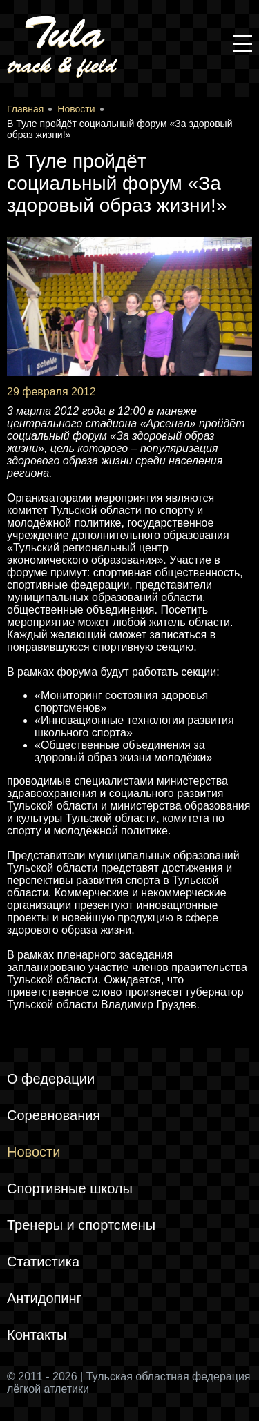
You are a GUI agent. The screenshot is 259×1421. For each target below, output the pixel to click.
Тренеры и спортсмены (81, 1225)
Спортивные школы (70, 1188)
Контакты (36, 1334)
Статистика (43, 1261)
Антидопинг (44, 1298)
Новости (33, 1151)
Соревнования (53, 1115)
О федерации (51, 1078)
